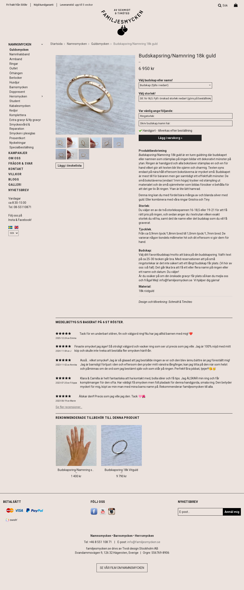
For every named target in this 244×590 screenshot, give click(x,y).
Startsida (56, 43)
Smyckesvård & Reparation (19, 126)
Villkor (14, 174)
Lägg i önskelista (70, 165)
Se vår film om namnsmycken (122, 567)
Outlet (13, 68)
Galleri (14, 184)
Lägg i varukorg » (170, 138)
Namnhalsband (19, 54)
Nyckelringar (17, 142)
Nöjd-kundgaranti (43, 4)
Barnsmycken (18, 87)
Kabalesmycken (19, 106)
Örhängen (16, 73)
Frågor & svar (20, 163)
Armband (15, 59)
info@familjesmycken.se (143, 542)
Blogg (13, 179)
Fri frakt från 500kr (16, 4)
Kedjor (13, 110)
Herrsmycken (26, 96)
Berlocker (15, 77)
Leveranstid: (67, 4)
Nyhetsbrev (18, 190)
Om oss (14, 158)
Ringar (13, 63)
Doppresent (17, 91)
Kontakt (15, 169)
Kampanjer (17, 153)
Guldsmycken (19, 49)
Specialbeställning (21, 147)
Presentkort (17, 138)
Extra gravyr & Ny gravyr (25, 120)
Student (14, 101)
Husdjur (14, 82)
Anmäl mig (231, 511)
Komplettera (17, 115)
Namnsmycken (26, 44)
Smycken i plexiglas (22, 133)
